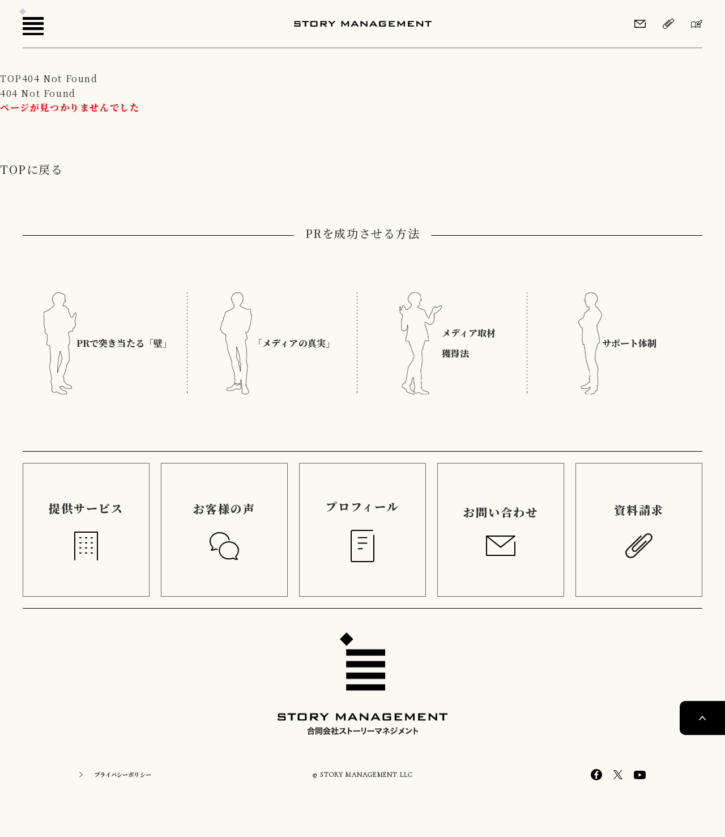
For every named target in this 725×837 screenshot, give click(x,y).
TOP (11, 78)
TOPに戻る (31, 169)
